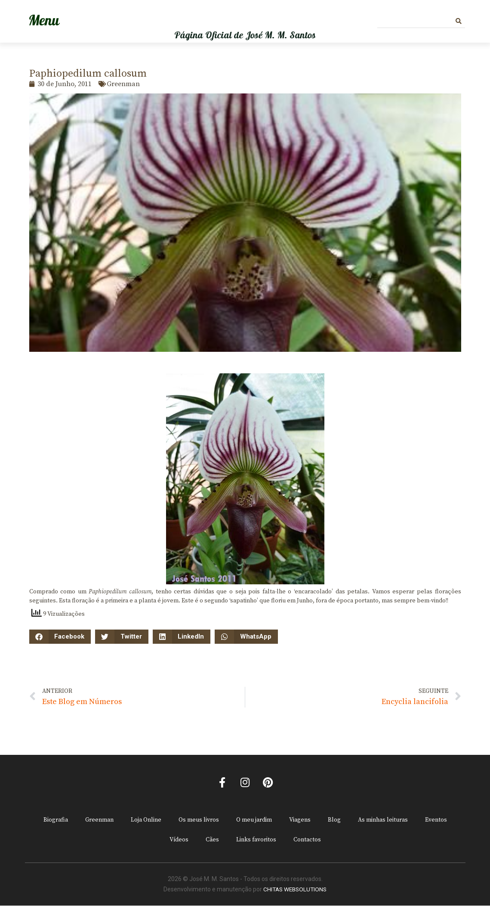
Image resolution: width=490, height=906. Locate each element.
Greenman (99, 821)
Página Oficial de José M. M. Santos (245, 35)
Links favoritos (256, 840)
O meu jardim (254, 821)
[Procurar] (458, 21)
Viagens (300, 821)
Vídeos (178, 840)
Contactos (307, 840)
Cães (212, 840)
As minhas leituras (383, 821)
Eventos (436, 821)
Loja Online (146, 821)
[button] (60, 637)
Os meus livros (199, 821)
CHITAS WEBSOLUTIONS (295, 890)
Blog (334, 821)
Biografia (55, 821)
